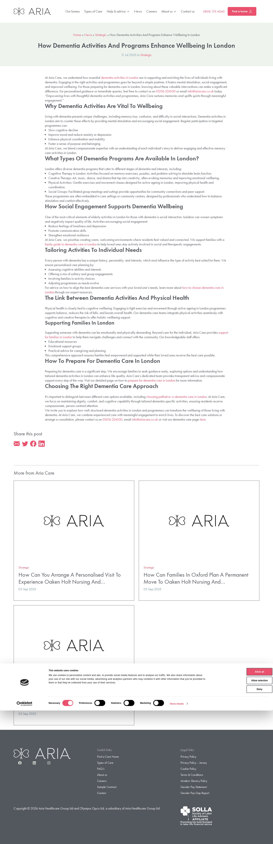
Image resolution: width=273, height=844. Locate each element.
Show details (177, 837)
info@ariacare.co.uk (201, 91)
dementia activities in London (119, 77)
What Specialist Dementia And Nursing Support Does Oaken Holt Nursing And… (72, 703)
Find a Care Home (108, 757)
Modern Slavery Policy (193, 782)
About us (168, 11)
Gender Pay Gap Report (194, 794)
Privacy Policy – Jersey (193, 763)
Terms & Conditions (191, 776)
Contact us (188, 11)
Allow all (241, 805)
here (203, 419)
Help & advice (118, 11)
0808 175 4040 (214, 11)
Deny (241, 822)
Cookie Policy (188, 769)
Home (77, 35)
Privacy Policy (188, 757)
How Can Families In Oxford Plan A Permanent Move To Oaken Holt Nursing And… (196, 579)
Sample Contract (106, 788)
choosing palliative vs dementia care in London (176, 396)
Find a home (242, 11)
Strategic (101, 35)
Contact (101, 794)
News (138, 11)
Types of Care (93, 11)
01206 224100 (166, 91)
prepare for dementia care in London (151, 380)
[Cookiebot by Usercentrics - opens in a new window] (24, 837)
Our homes (72, 11)
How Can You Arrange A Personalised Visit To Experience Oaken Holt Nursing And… (69, 579)
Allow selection (241, 814)
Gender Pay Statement (193, 788)
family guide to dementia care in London (71, 244)
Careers (151, 11)
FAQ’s (100, 769)
